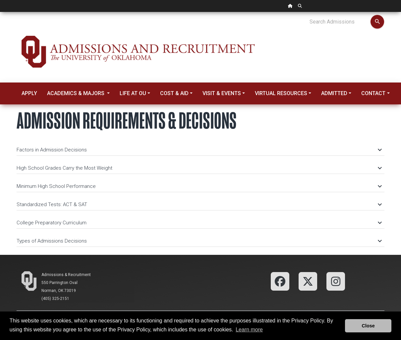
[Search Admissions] (340, 22)
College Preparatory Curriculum (199, 223)
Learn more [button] (249, 329)
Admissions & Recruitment (66, 274)
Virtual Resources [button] (281, 93)
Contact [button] (373, 93)
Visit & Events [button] (221, 93)
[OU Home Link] (290, 6)
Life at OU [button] (133, 93)
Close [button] (368, 325)
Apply (29, 93)
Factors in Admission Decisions (199, 150)
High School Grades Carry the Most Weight (199, 168)
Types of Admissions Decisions (199, 241)
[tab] (200, 147)
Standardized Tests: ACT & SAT (199, 204)
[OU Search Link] (300, 6)
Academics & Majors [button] (76, 93)
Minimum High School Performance (199, 186)
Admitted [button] (334, 93)
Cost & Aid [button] (174, 93)
